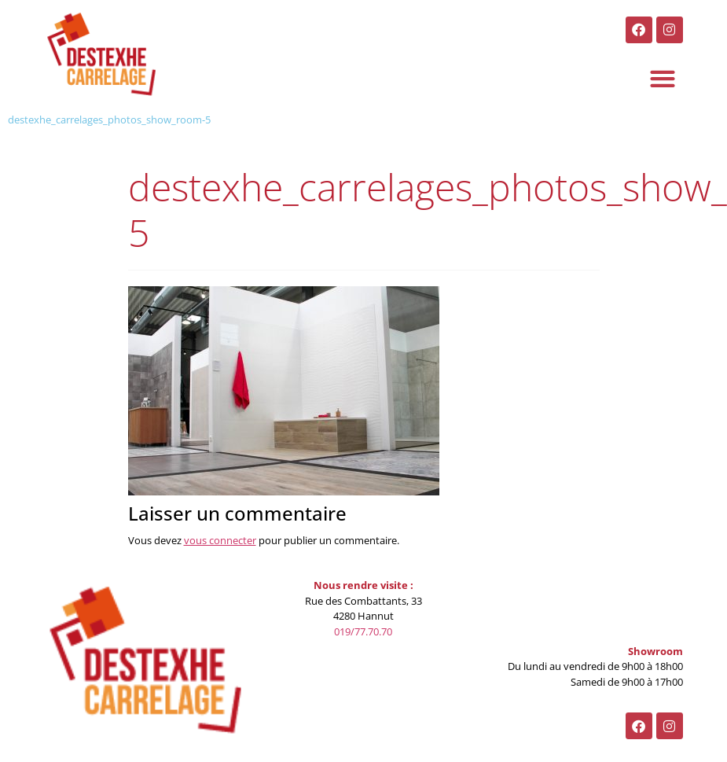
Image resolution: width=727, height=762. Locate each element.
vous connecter (220, 540)
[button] (663, 79)
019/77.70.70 (363, 631)
